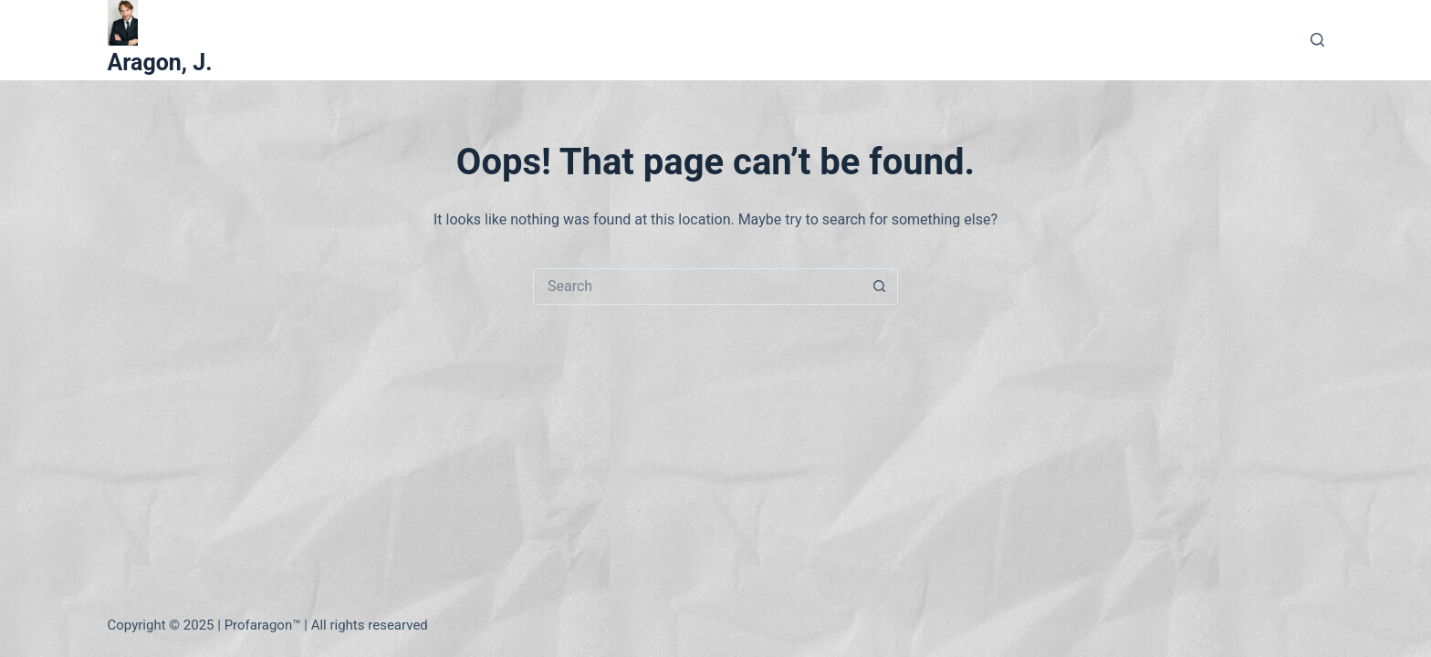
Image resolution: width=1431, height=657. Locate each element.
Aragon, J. (160, 62)
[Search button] (880, 286)
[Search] (1317, 40)
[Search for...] (697, 286)
